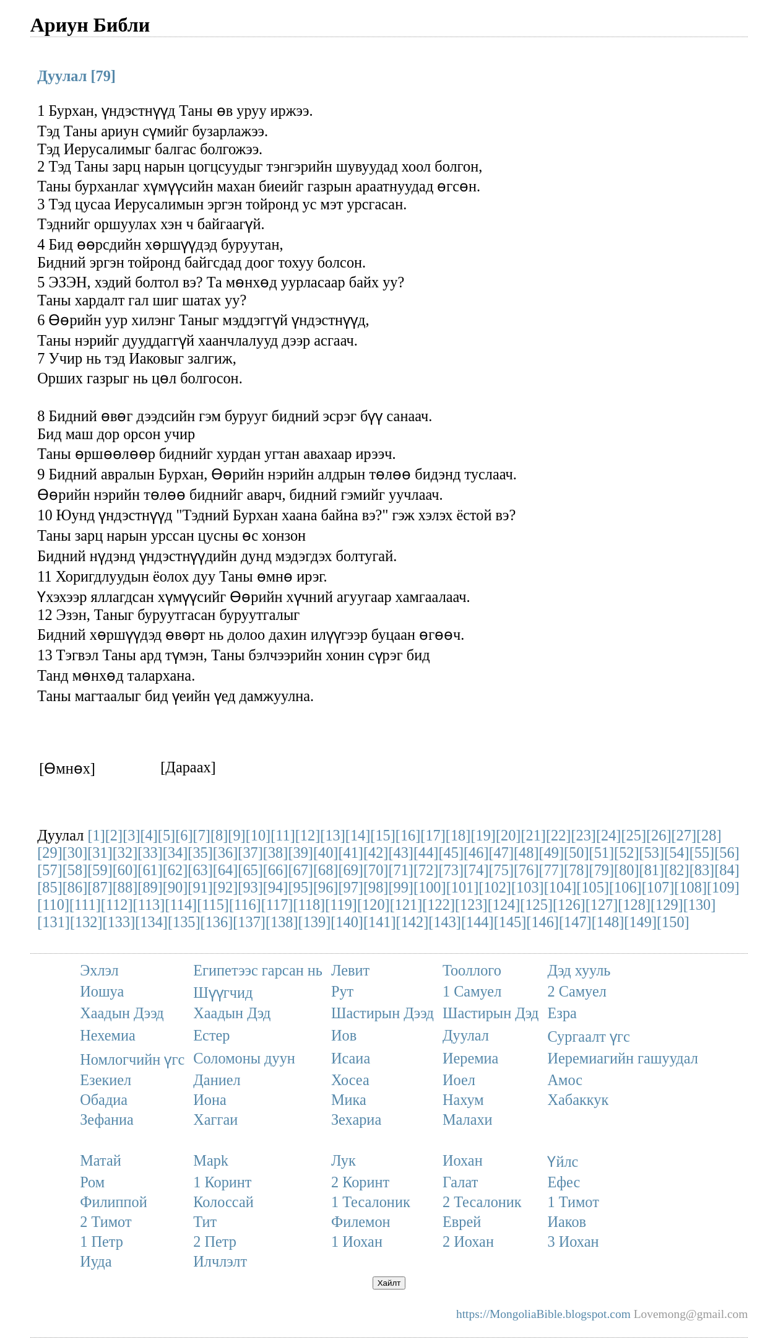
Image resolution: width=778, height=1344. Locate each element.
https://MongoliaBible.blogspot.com (543, 1313)
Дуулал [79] (76, 76)
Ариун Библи (90, 25)
